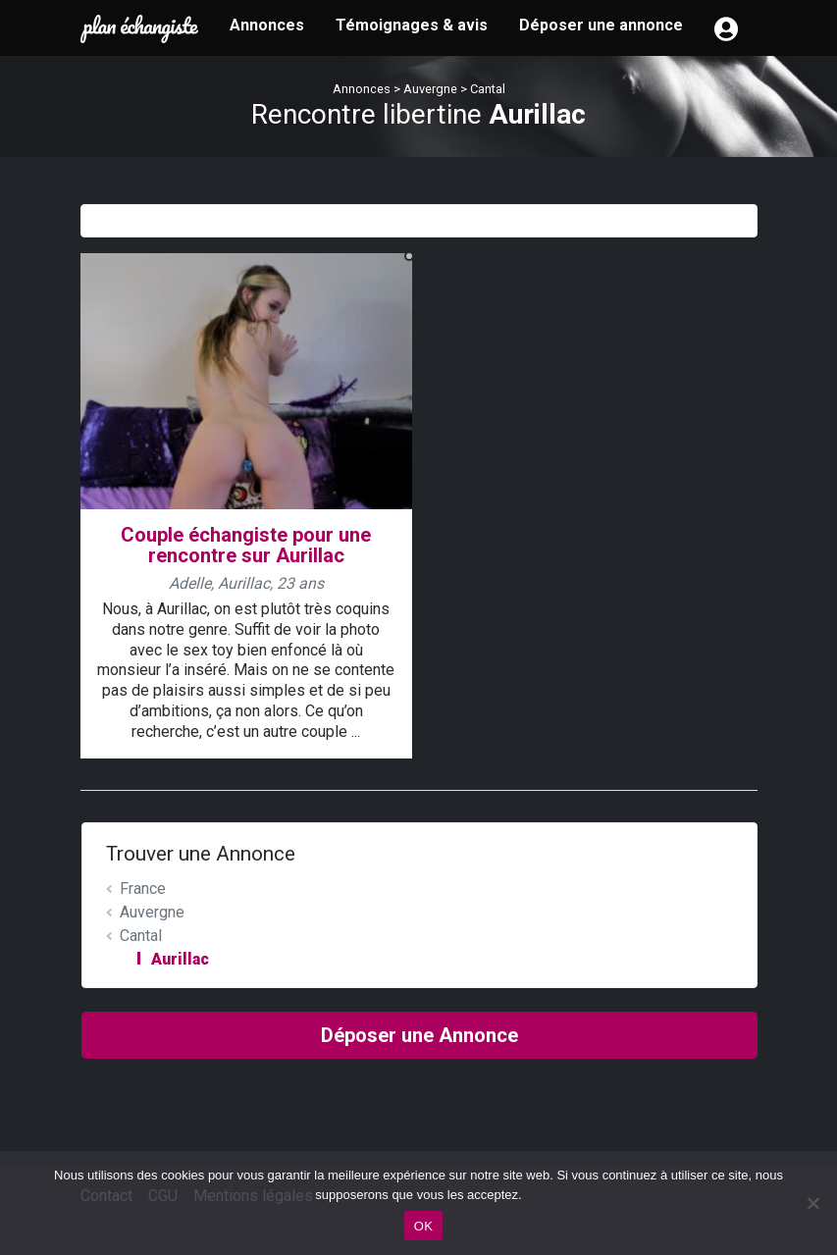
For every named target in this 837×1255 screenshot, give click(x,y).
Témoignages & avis (412, 25)
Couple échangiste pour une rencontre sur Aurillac (246, 545)
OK (423, 1226)
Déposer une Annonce (419, 1035)
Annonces (267, 25)
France (143, 888)
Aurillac (180, 959)
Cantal (487, 88)
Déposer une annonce (601, 25)
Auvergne (430, 88)
